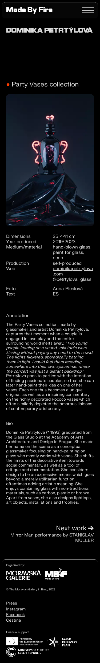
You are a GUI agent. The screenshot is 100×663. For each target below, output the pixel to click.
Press (11, 603)
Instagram (16, 609)
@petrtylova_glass (72, 279)
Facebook (15, 614)
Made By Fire (29, 10)
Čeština (13, 620)
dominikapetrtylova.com (73, 271)
